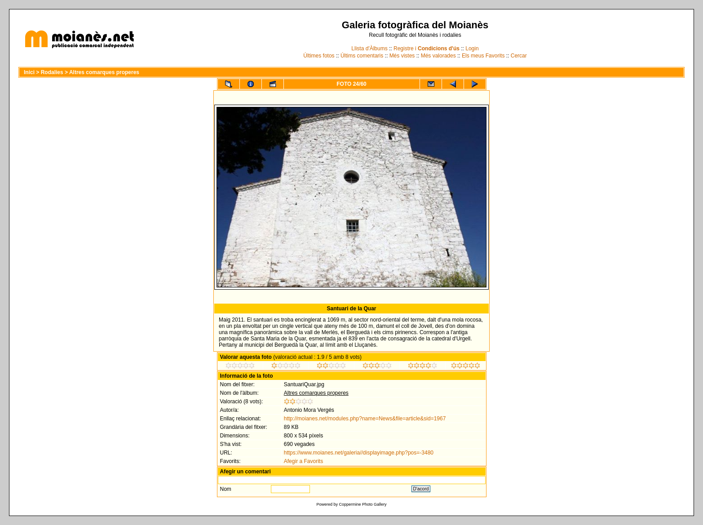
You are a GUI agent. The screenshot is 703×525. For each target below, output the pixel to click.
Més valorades (438, 56)
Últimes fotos (318, 56)
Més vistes (402, 56)
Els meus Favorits (483, 56)
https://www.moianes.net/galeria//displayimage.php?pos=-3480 (358, 453)
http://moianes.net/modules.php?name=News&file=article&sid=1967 (365, 418)
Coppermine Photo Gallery (362, 504)
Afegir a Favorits (303, 461)
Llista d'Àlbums (369, 48)
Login (471, 48)
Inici (29, 72)
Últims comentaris (361, 56)
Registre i (427, 48)
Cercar (519, 56)
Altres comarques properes (104, 72)
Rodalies (52, 72)
